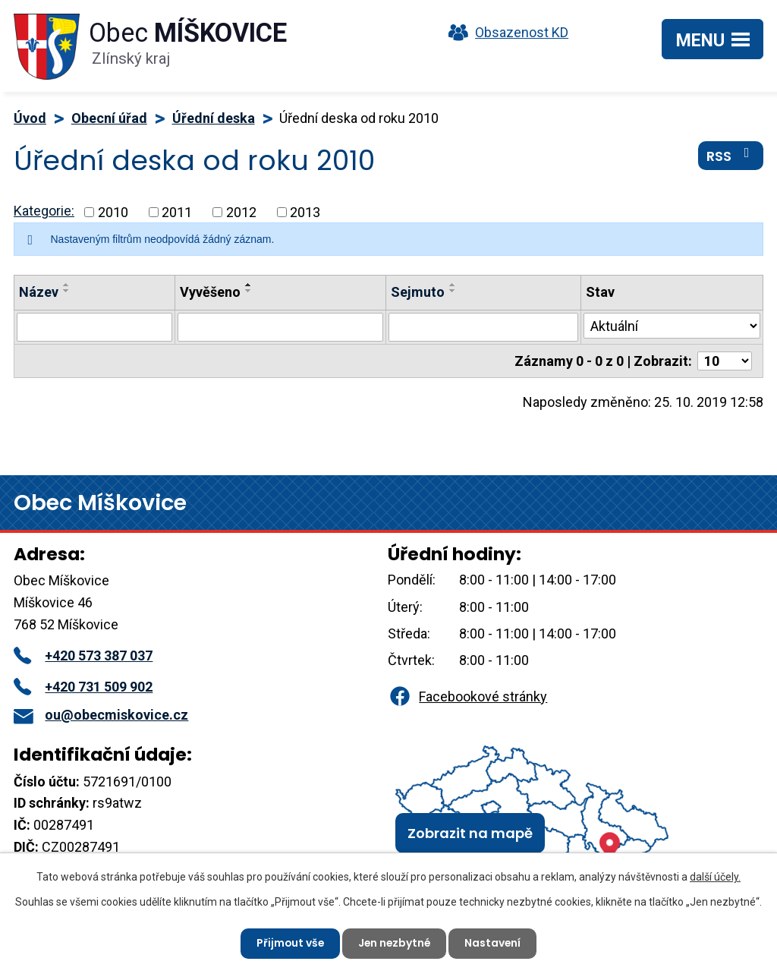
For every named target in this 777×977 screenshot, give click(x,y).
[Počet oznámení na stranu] (724, 360)
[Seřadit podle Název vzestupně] (66, 285)
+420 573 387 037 (83, 655)
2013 (305, 212)
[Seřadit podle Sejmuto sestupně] (453, 291)
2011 (177, 212)
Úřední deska (213, 118)
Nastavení (494, 942)
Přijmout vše (288, 942)
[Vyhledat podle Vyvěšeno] (280, 327)
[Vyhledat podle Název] (94, 327)
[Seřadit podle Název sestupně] (66, 291)
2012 (241, 212)
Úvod (30, 118)
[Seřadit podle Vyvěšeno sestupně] (249, 291)
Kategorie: (44, 211)
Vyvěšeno (210, 292)
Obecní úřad (109, 118)
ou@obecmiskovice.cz (101, 715)
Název (38, 292)
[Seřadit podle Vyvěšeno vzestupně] (249, 285)
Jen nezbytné (394, 942)
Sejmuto (418, 292)
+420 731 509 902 (83, 687)
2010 (113, 212)
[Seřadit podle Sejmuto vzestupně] (453, 285)
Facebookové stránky (467, 696)
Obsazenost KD (504, 32)
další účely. (715, 877)
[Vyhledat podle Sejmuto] (483, 327)
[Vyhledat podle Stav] (672, 326)
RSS (731, 155)
